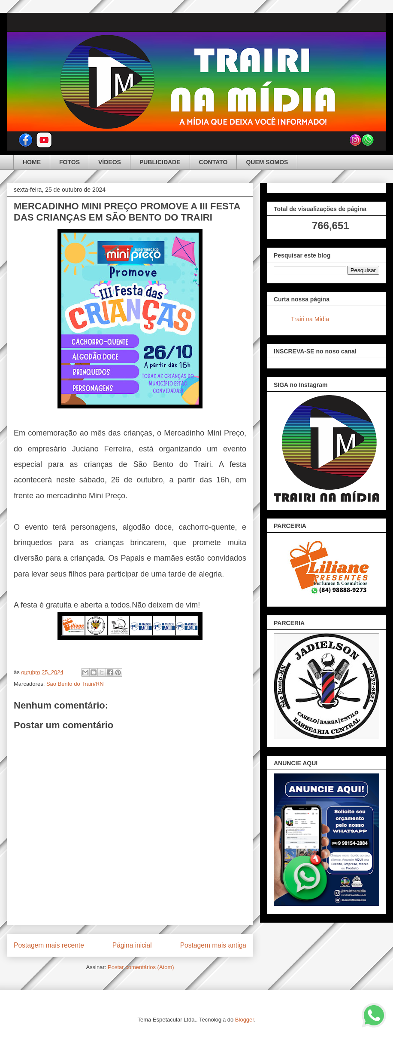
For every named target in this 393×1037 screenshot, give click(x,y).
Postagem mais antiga (213, 945)
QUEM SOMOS (267, 162)
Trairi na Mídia (310, 319)
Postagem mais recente (49, 945)
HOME (32, 162)
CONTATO (213, 162)
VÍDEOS (109, 162)
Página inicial (132, 945)
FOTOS (69, 162)
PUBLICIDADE (160, 162)
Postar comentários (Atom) (141, 967)
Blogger (244, 1019)
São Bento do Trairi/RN (75, 684)
